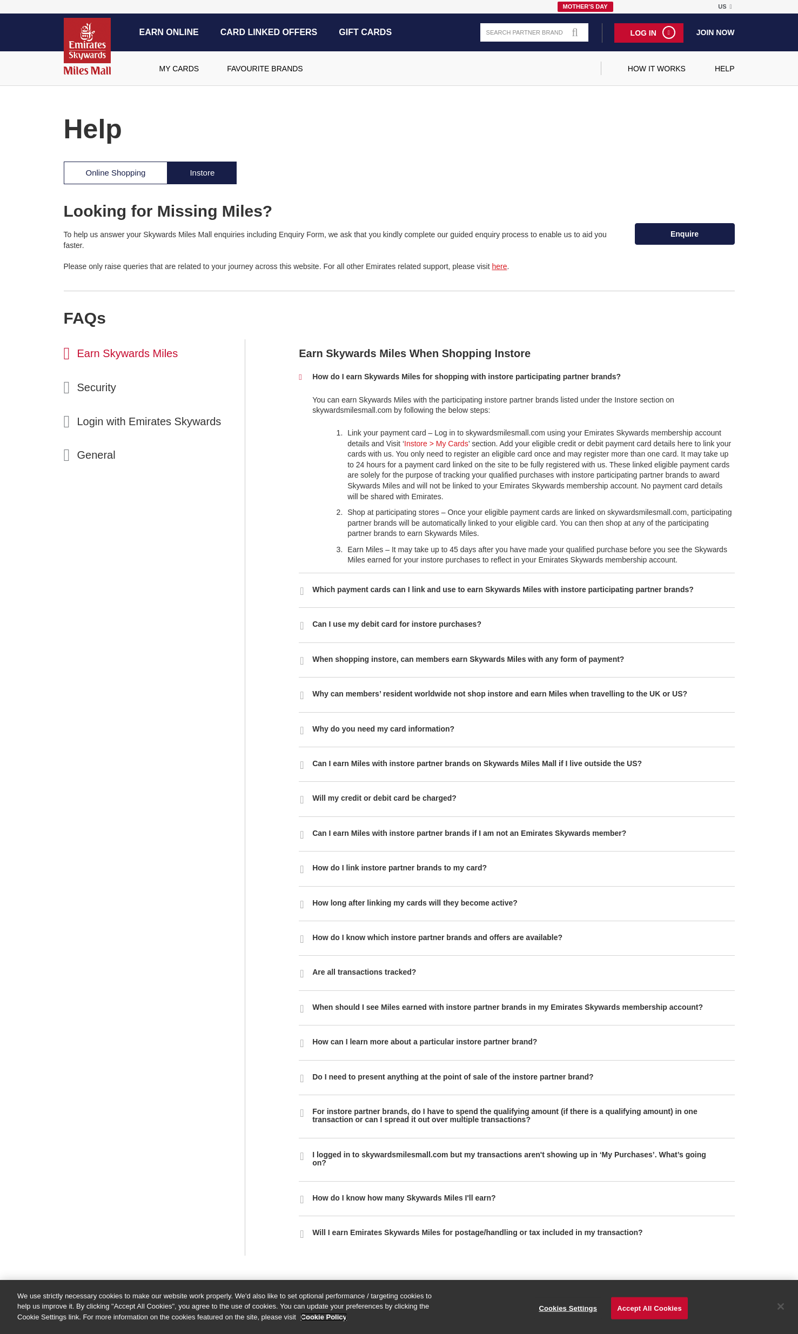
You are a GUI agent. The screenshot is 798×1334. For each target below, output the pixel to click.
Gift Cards (365, 32)
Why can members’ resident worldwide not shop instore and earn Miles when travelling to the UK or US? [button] (499, 693)
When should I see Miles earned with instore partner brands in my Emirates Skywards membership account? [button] (507, 1007)
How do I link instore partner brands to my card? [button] (399, 867)
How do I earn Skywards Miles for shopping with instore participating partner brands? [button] (466, 376)
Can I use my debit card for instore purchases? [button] (396, 624)
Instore (202, 172)
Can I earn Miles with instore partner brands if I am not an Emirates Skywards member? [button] (469, 833)
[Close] (781, 1311)
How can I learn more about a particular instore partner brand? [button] (424, 1041)
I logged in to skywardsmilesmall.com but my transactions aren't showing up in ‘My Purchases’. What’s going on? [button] (509, 1158)
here (499, 266)
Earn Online (169, 32)
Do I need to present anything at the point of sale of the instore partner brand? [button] (452, 1076)
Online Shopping (116, 172)
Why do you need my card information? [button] (383, 729)
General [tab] (96, 455)
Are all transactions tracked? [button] (364, 972)
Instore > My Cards (436, 443)
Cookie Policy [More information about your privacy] (324, 1322)
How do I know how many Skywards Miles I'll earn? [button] (403, 1198)
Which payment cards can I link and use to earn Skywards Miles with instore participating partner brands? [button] (503, 589)
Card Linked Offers (269, 32)
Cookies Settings (568, 1313)
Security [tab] (96, 387)
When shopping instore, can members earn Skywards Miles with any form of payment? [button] (468, 659)
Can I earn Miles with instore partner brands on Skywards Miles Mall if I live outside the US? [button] (477, 763)
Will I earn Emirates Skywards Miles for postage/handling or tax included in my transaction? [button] (477, 1232)
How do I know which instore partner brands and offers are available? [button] (437, 937)
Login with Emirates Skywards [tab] (149, 421)
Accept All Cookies (649, 1313)
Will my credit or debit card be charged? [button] (384, 798)
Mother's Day (585, 6)
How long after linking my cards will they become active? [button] (415, 903)
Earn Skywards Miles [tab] (127, 353)
